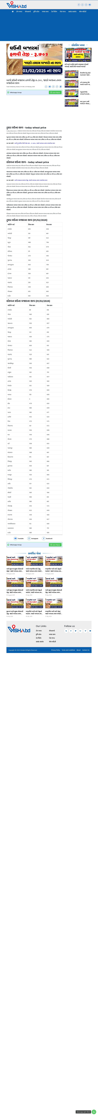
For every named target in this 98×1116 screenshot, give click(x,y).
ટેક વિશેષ (54, 11)
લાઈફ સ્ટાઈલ (72, 11)
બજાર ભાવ (45, 11)
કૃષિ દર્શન (36, 11)
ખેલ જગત (63, 11)
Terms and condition (67, 651)
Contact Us (86, 651)
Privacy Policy (54, 651)
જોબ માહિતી (82, 11)
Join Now (55, 92)
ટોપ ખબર (19, 11)
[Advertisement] (49, 27)
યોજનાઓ (28, 11)
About (78, 651)
